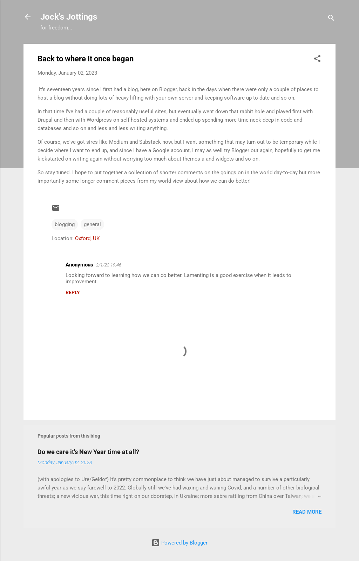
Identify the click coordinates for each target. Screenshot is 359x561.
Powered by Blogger (179, 543)
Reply (73, 292)
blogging (65, 224)
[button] (317, 59)
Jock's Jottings (68, 17)
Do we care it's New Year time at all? (88, 451)
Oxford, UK (87, 238)
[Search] (331, 19)
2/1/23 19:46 (108, 265)
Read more (306, 512)
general (92, 224)
